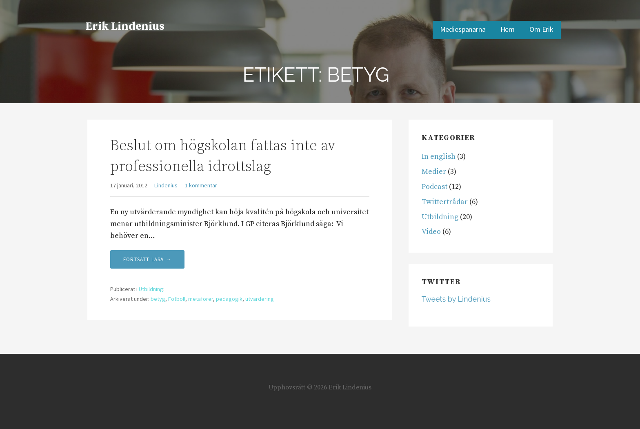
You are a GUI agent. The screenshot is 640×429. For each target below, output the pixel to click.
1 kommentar (201, 185)
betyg (158, 298)
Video (431, 231)
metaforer (200, 298)
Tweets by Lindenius (456, 299)
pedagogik (229, 298)
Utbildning (151, 289)
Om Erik (541, 29)
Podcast (434, 186)
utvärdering (259, 298)
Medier (434, 171)
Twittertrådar (445, 202)
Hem (507, 29)
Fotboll (176, 298)
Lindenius (166, 185)
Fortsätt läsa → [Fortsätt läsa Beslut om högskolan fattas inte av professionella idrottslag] (147, 259)
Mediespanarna (463, 29)
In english (439, 156)
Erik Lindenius (124, 26)
